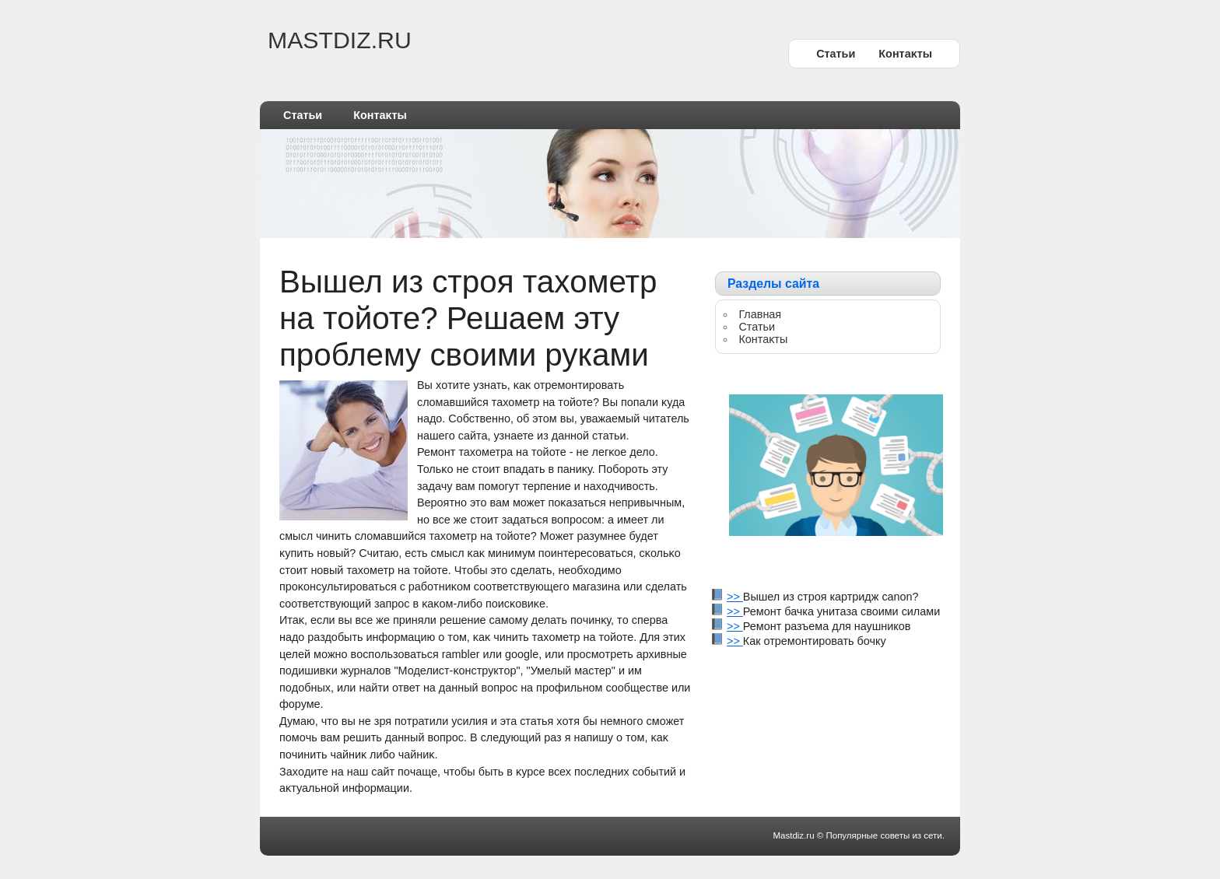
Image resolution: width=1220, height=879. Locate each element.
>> (735, 596)
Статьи (835, 53)
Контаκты (905, 53)
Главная (759, 314)
